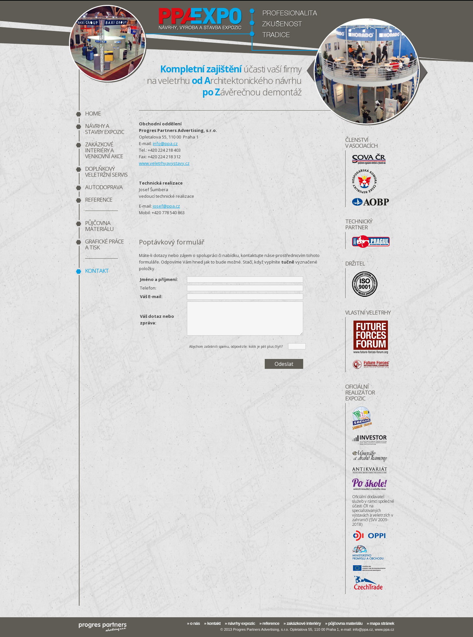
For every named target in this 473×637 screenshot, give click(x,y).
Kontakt (97, 271)
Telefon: (148, 288)
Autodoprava (104, 187)
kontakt (214, 623)
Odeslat (284, 364)
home (93, 114)
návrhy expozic (241, 623)
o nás (195, 623)
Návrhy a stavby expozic (104, 129)
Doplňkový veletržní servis (106, 172)
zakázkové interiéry (303, 623)
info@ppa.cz (165, 143)
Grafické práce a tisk (104, 245)
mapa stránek (382, 623)
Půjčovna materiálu (99, 226)
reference (271, 623)
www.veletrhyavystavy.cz (164, 163)
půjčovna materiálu (345, 623)
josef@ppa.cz (166, 206)
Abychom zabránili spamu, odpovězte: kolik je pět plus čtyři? (236, 346)
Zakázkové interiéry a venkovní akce (104, 150)
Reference (98, 200)
